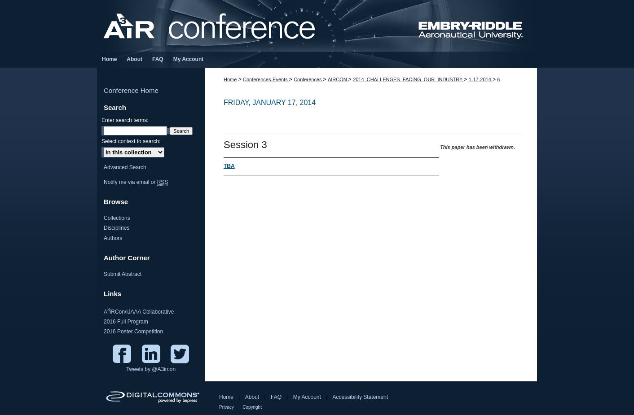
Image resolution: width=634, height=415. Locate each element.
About (252, 397)
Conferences (308, 79)
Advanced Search (125, 167)
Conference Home (131, 90)
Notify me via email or (136, 182)
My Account (307, 397)
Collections (117, 218)
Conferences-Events (266, 79)
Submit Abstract (122, 274)
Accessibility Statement (360, 397)
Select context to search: (130, 141)
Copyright (252, 407)
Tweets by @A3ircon (151, 369)
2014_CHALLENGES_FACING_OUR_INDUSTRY (408, 79)
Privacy (226, 407)
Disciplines (116, 228)
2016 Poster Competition (133, 331)
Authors (113, 238)
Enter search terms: (125, 120)
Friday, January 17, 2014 (270, 102)
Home (230, 79)
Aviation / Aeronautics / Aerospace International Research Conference (317, 26)
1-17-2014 (481, 79)
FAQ (276, 397)
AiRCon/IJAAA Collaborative (139, 311)
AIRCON (338, 79)
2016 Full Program (126, 322)
